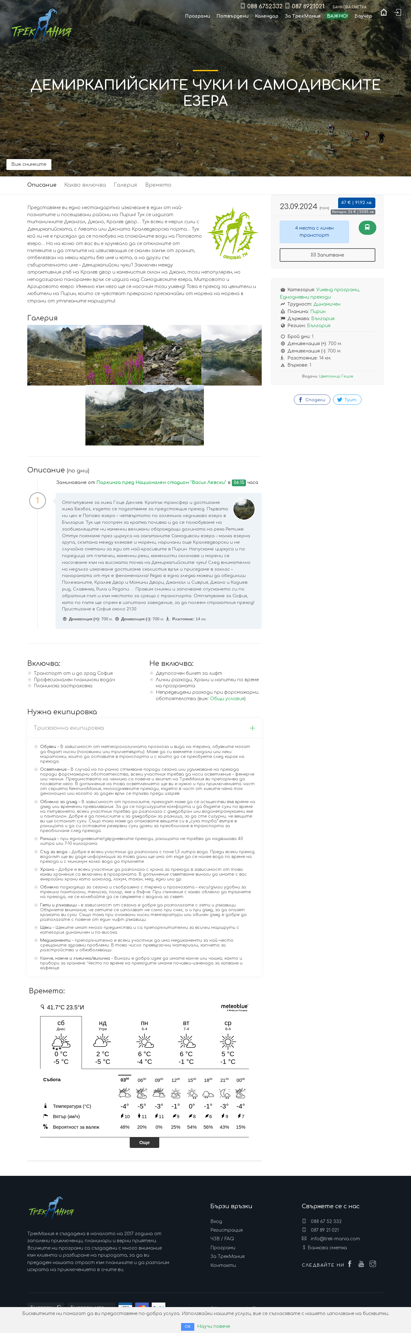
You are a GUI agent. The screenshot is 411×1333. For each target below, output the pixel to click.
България (323, 318)
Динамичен (326, 304)
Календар (266, 16)
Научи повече (213, 1326)
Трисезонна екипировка (144, 728)
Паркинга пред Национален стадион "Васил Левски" (161, 482)
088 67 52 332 (322, 1221)
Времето (158, 185)
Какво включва (85, 185)
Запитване (327, 255)
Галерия (125, 185)
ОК (188, 1327)
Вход (216, 1221)
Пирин (318, 311)
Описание (42, 185)
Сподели (311, 399)
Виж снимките (29, 164)
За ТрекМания (227, 1256)
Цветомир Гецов (336, 376)
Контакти (223, 1265)
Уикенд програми (337, 289)
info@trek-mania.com (331, 1238)
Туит (346, 399)
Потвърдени (232, 16)
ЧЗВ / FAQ (222, 1238)
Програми (222, 1247)
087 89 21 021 (320, 1230)
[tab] (144, 728)
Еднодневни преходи (305, 297)
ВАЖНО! (337, 16)
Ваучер (363, 16)
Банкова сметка (327, 1247)
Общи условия (227, 698)
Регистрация (226, 1230)
